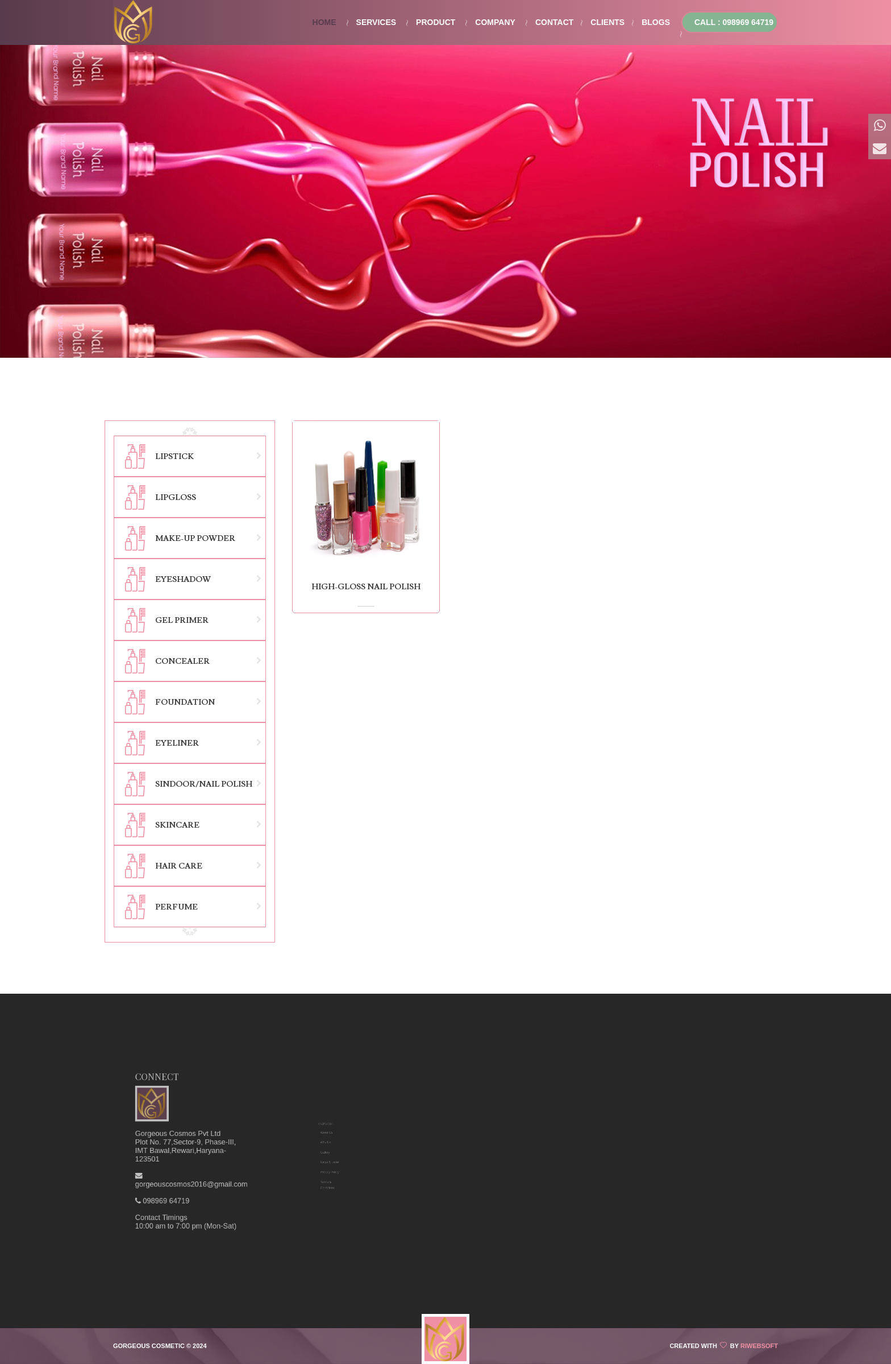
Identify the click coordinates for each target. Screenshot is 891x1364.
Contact (554, 22)
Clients (607, 22)
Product (435, 22)
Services (376, 22)
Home (324, 22)
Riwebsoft (759, 1345)
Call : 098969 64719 (733, 22)
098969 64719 (187, 1158)
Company (495, 22)
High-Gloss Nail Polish (365, 587)
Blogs (656, 22)
